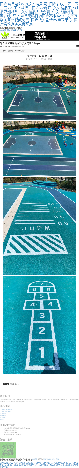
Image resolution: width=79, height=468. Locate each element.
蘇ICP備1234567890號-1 (51, 459)
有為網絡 (34, 459)
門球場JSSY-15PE (6, 412)
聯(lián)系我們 (11, 30)
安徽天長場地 (14, 384)
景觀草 (2, 420)
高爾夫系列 (3, 416)
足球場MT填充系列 (6, 410)
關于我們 (19, 30)
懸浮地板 (3, 418)
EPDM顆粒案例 (20, 51)
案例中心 (10, 51)
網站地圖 (3, 30)
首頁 (4, 51)
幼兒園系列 (3, 414)
